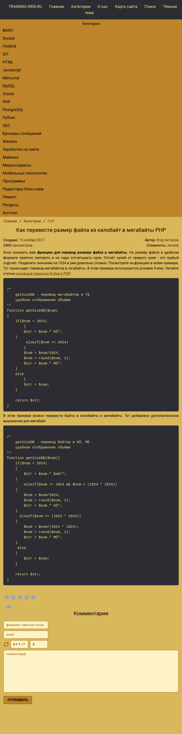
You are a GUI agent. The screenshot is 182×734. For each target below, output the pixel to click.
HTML (8, 62)
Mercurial (11, 78)
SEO (6, 125)
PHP (7, 101)
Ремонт (10, 197)
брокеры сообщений (22, 133)
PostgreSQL (13, 109)
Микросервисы (17, 165)
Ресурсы (11, 205)
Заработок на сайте (21, 149)
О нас (103, 6)
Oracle (8, 93)
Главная (56, 6)
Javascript (12, 70)
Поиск (150, 6)
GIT (6, 54)
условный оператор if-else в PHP (43, 273)
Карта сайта (126, 6)
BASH (8, 30)
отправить (18, 700)
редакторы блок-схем (23, 189)
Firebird (9, 46)
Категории (81, 6)
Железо (10, 141)
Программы (14, 181)
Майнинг (11, 157)
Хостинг (10, 212)
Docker (9, 38)
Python (9, 117)
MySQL (9, 86)
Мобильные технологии (25, 173)
